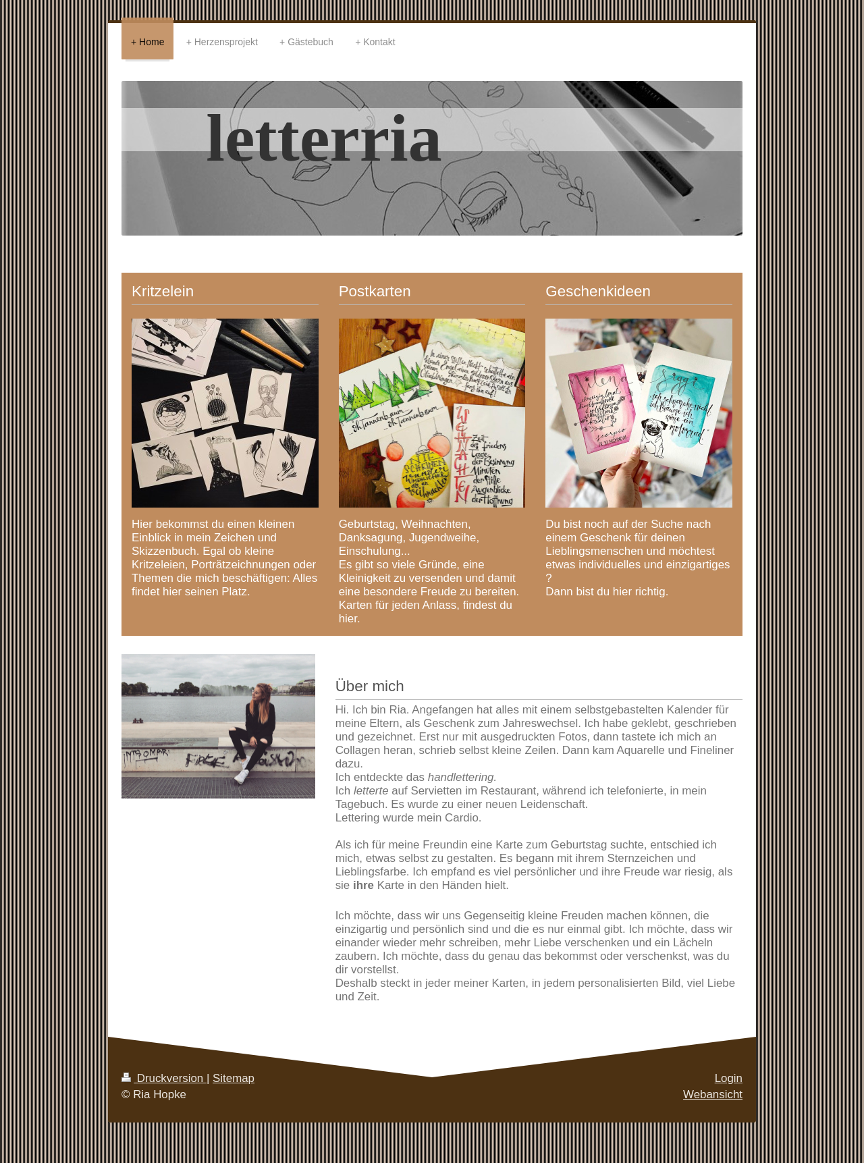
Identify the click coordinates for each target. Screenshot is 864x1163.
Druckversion (164, 1078)
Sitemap (233, 1078)
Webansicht (712, 1094)
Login (728, 1078)
